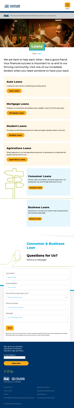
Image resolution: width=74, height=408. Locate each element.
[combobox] (37, 297)
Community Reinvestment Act (46, 398)
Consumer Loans (35, 188)
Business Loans (35, 219)
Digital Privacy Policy (43, 387)
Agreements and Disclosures (45, 391)
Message (13, 313)
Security (6, 394)
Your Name (14, 273)
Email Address (15, 283)
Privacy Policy (8, 387)
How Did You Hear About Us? (21, 293)
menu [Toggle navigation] (67, 6)
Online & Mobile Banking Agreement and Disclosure (19, 398)
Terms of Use (8, 391)
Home (34, 53)
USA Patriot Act (41, 394)
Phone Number (15, 303)
